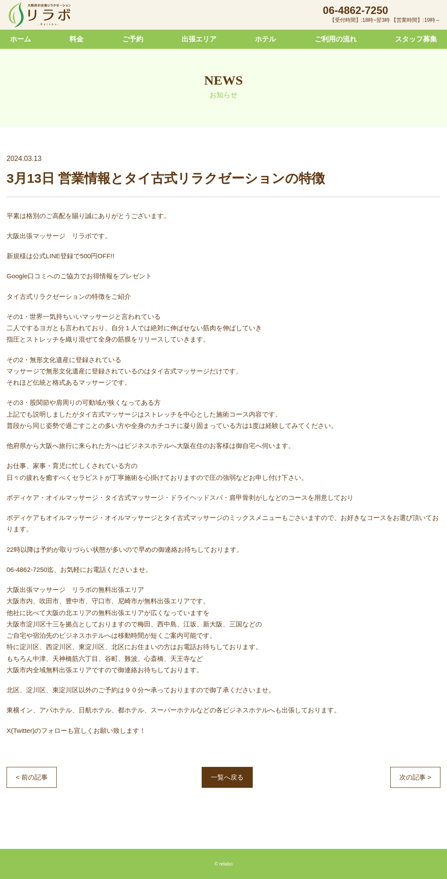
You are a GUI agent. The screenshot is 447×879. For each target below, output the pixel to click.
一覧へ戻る (227, 777)
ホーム (20, 39)
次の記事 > (415, 777)
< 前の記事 (32, 777)
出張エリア (199, 39)
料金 (76, 39)
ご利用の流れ (336, 39)
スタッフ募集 (416, 39)
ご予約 (132, 39)
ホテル (265, 39)
